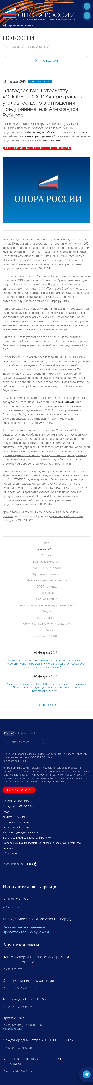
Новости (15, 46)
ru (87, 15)
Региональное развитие (46, 568)
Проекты (8, 848)
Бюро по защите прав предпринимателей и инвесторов (37, 148)
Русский (9, 733)
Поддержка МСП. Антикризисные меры (47, 624)
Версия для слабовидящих (18, 25)
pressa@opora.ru (12, 1029)
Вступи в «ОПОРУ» (19, 789)
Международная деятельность (46, 580)
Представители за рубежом (26, 932)
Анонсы (47, 555)
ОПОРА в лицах (47, 586)
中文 (33, 733)
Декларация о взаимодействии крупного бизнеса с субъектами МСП (42, 842)
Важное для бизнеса (46, 561)
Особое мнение (46, 599)
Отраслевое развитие (46, 574)
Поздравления (46, 617)
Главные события (35, 46)
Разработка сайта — (20, 864)
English (22, 733)
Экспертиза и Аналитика (17, 827)
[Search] (23, 742)
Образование (10, 853)
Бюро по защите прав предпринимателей (46, 605)
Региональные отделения (24, 927)
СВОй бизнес (46, 630)
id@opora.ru (12, 907)
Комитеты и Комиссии (15, 817)
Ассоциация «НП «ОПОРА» (18, 806)
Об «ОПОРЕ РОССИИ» (16, 801)
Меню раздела (47, 60)
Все (46, 543)
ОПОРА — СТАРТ (46, 636)
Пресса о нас (46, 592)
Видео (46, 611)
